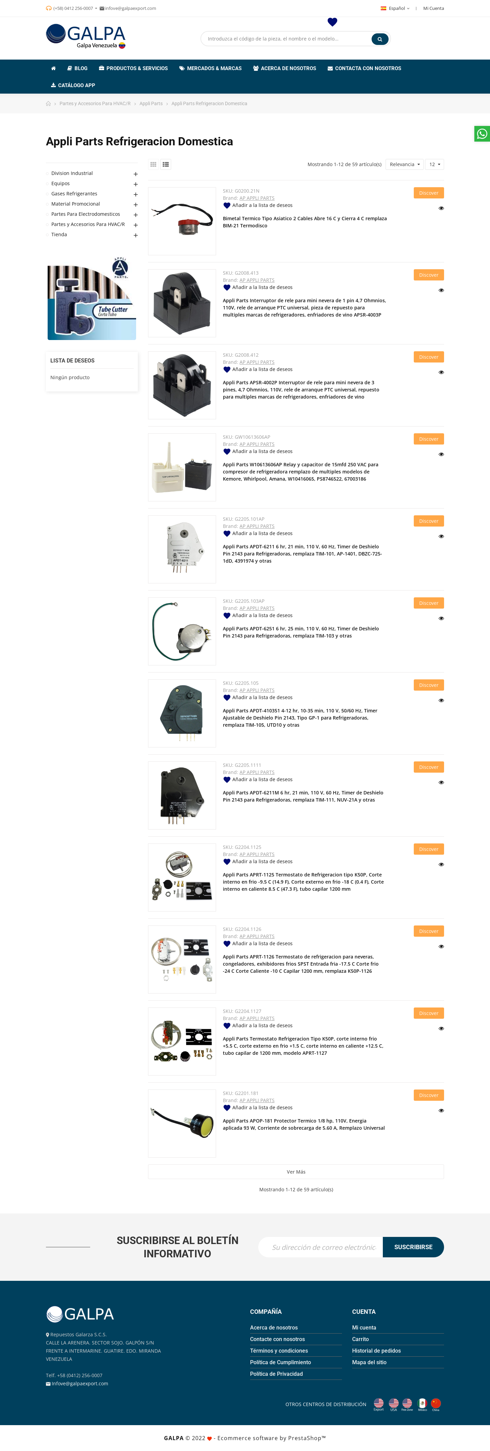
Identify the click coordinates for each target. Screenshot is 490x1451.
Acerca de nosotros (274, 1327)
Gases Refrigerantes (74, 193)
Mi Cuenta (433, 8)
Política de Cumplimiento (280, 1362)
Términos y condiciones (279, 1351)
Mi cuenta (364, 1327)
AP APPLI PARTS (257, 198)
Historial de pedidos (376, 1351)
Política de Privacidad (276, 1374)
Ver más (296, 1171)
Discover (429, 193)
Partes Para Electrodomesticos (85, 214)
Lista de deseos (72, 360)
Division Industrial (72, 173)
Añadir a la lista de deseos (258, 205)
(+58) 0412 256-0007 (73, 8)
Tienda (59, 234)
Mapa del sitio (369, 1362)
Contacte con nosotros (277, 1339)
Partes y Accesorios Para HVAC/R (88, 224)
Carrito (360, 1339)
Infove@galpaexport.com (80, 1383)
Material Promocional (75, 203)
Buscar (380, 39)
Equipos (60, 183)
